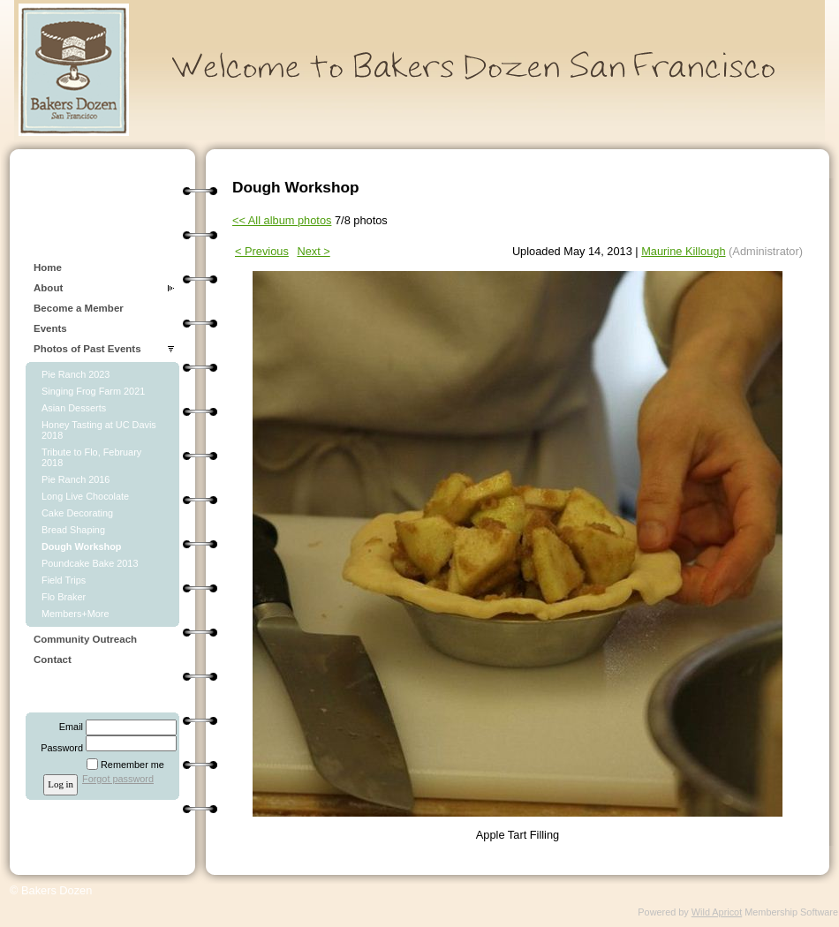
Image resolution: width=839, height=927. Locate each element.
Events (50, 328)
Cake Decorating (77, 513)
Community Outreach (85, 639)
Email (68, 726)
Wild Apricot (717, 912)
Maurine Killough (683, 251)
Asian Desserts (74, 408)
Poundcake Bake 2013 (90, 563)
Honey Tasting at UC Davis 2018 (99, 430)
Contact (53, 659)
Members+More (75, 613)
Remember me (132, 764)
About (48, 288)
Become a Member (79, 308)
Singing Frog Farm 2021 (93, 391)
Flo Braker (64, 597)
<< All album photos (281, 220)
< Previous (262, 251)
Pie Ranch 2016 (76, 479)
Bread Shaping (73, 529)
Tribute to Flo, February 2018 (91, 457)
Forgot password (118, 778)
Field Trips (64, 580)
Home (48, 267)
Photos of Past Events (87, 348)
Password (58, 747)
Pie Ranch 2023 (76, 374)
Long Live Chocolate (85, 496)
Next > (313, 251)
